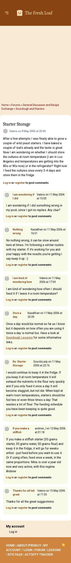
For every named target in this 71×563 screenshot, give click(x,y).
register (20, 182)
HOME (10, 545)
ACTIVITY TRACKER (39, 554)
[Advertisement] (35, 64)
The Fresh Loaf (38, 13)
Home (5, 104)
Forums (15, 104)
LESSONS (54, 550)
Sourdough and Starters (30, 108)
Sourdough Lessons (19, 337)
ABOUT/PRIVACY (29, 545)
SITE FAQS (15, 554)
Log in (7, 182)
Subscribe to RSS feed (63, 544)
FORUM (39, 550)
